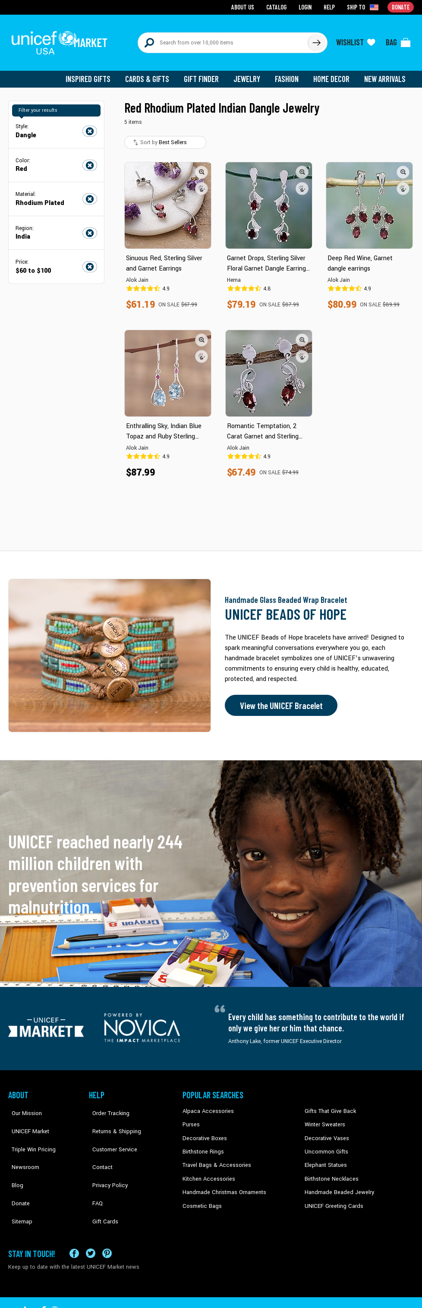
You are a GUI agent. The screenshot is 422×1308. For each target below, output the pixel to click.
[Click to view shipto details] (364, 7)
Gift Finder (205, 73)
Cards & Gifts (152, 73)
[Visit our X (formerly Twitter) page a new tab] (90, 1226)
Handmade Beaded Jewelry (336, 1184)
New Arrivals (385, 73)
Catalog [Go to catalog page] (278, 6)
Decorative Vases (325, 1132)
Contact (98, 1145)
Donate (16, 1171)
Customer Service (110, 1132)
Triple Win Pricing (28, 1132)
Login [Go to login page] (306, 6)
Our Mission (23, 1105)
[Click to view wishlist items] (355, 40)
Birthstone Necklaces (330, 1171)
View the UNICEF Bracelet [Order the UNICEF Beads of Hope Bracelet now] (278, 700)
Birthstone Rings (203, 1145)
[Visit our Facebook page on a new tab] (74, 1226)
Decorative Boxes (203, 1132)
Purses (191, 1118)
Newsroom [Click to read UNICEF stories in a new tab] (21, 1145)
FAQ (94, 1171)
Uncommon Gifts (325, 1145)
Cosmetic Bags (201, 1197)
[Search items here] (223, 40)
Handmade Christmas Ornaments (223, 1184)
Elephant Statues (325, 1158)
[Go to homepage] (62, 39)
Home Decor (333, 73)
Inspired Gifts (94, 73)
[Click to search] (316, 39)
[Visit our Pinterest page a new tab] (107, 1226)
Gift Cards (101, 1184)
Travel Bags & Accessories (214, 1158)
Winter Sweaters (324, 1118)
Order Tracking (106, 1105)
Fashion (289, 73)
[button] (201, 166)
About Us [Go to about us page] (246, 6)
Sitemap (18, 1184)
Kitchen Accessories (207, 1171)
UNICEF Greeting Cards (332, 1197)
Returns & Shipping (112, 1118)
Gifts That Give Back (329, 1105)
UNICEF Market (25, 1118)
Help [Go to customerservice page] (330, 6)
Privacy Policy (105, 1158)
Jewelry (250, 73)
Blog (13, 1158)
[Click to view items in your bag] (398, 39)
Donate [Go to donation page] (401, 6)
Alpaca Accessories (206, 1105)
